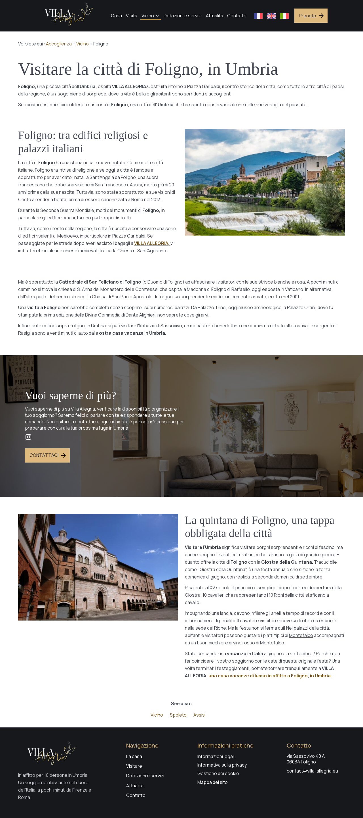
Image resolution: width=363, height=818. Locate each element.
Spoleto (178, 715)
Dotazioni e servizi (183, 16)
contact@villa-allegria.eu (312, 771)
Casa (116, 16)
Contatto (236, 16)
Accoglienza (59, 44)
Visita (131, 16)
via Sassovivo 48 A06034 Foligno (306, 759)
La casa (134, 756)
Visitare (134, 766)
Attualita (214, 16)
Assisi (199, 715)
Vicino (148, 16)
